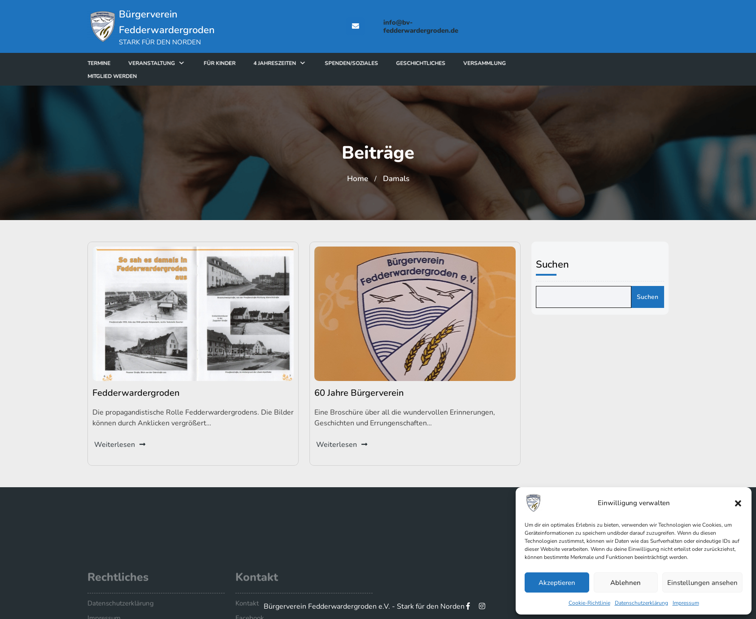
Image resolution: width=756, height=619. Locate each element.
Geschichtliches (446, 63)
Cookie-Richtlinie (589, 602)
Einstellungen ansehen (702, 582)
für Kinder (245, 63)
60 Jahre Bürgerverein (360, 392)
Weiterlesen (121, 442)
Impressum (686, 602)
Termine (124, 63)
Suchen (557, 264)
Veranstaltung (177, 63)
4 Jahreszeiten (300, 63)
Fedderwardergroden (137, 392)
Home (357, 178)
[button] (738, 502)
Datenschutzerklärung (641, 602)
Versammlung (510, 63)
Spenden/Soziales (377, 63)
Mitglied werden (137, 76)
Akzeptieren (557, 582)
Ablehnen (625, 582)
